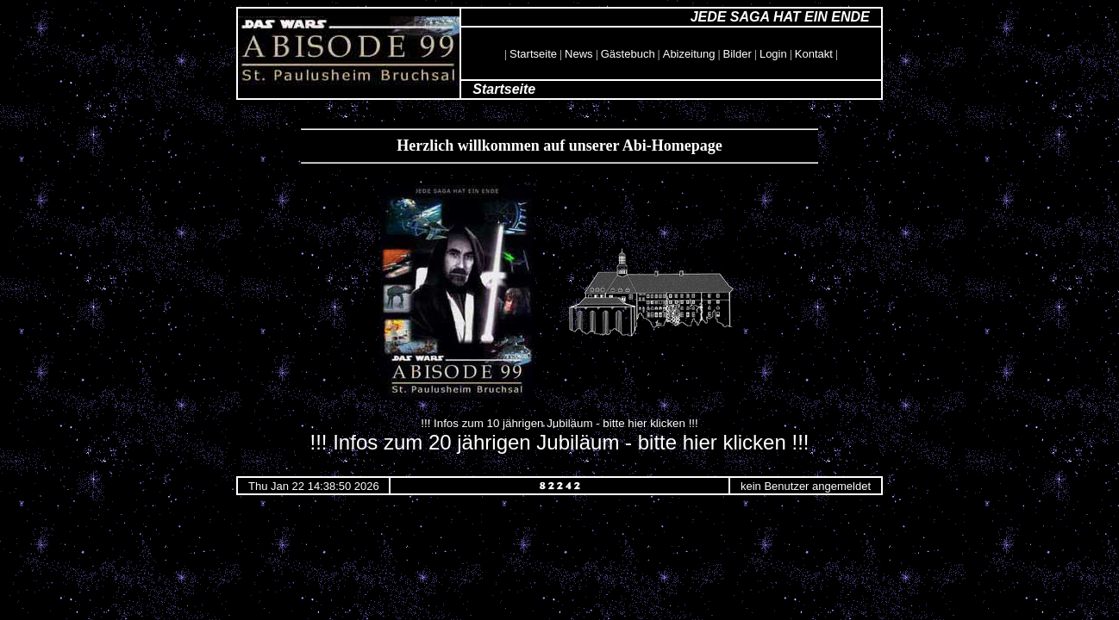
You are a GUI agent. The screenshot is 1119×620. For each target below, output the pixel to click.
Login (773, 53)
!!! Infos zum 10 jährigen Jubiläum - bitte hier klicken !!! (559, 423)
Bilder (737, 53)
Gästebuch (628, 53)
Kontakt (814, 53)
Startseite (533, 53)
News (579, 53)
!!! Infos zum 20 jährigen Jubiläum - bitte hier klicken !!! (560, 442)
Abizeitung (689, 53)
